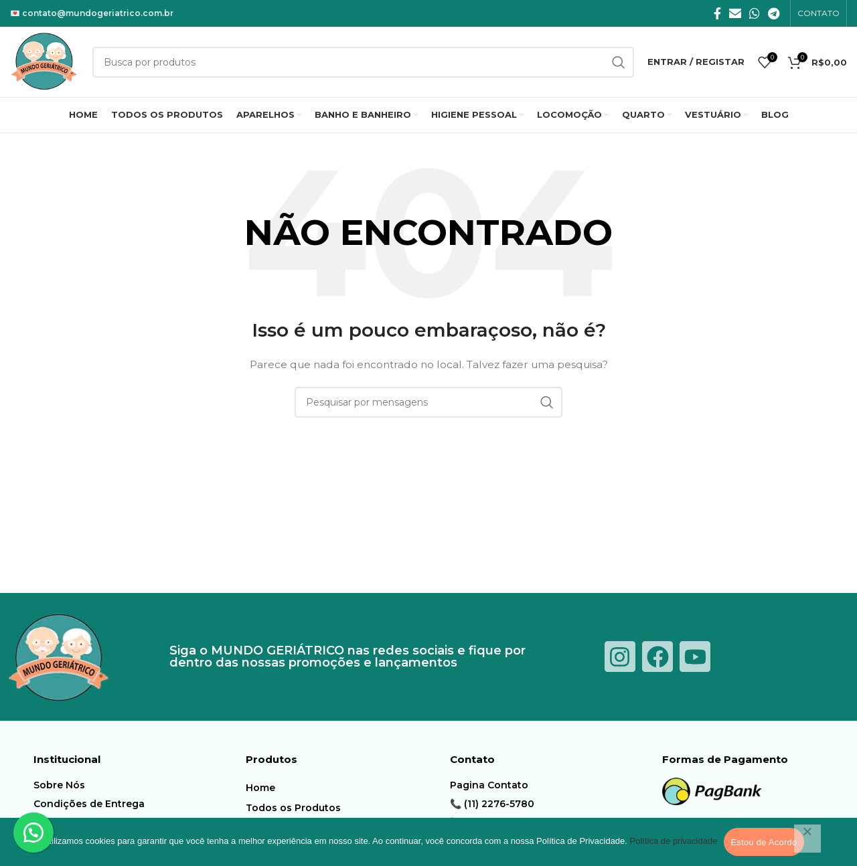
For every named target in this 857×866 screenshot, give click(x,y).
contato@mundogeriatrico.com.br (97, 13)
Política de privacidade (674, 841)
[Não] (807, 839)
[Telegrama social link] (773, 13)
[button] (33, 832)
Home (260, 788)
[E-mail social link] (735, 13)
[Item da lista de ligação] (136, 785)
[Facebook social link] (717, 13)
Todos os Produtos (293, 808)
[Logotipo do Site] (44, 61)
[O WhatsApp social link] (754, 13)
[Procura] (428, 402)
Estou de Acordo (763, 842)
